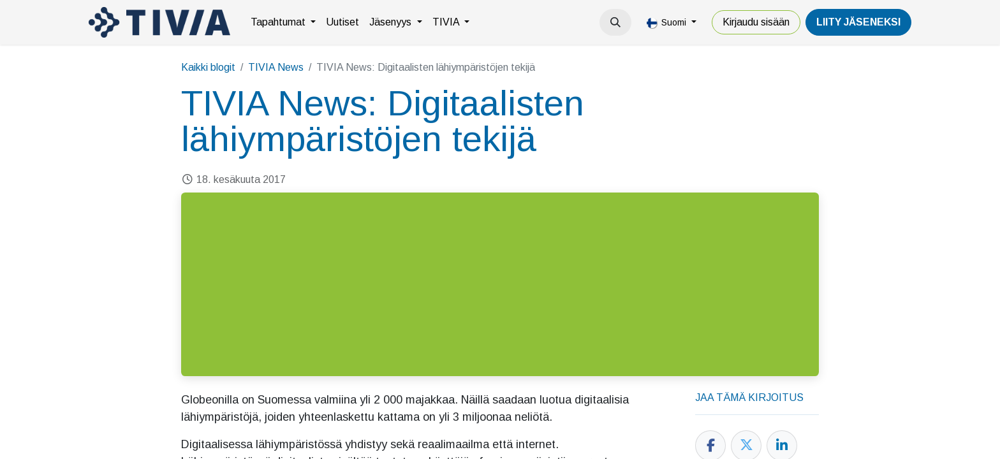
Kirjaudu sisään (756, 22)
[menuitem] (283, 22)
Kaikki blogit (208, 67)
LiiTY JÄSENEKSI (858, 22)
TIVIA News (276, 67)
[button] (615, 22)
